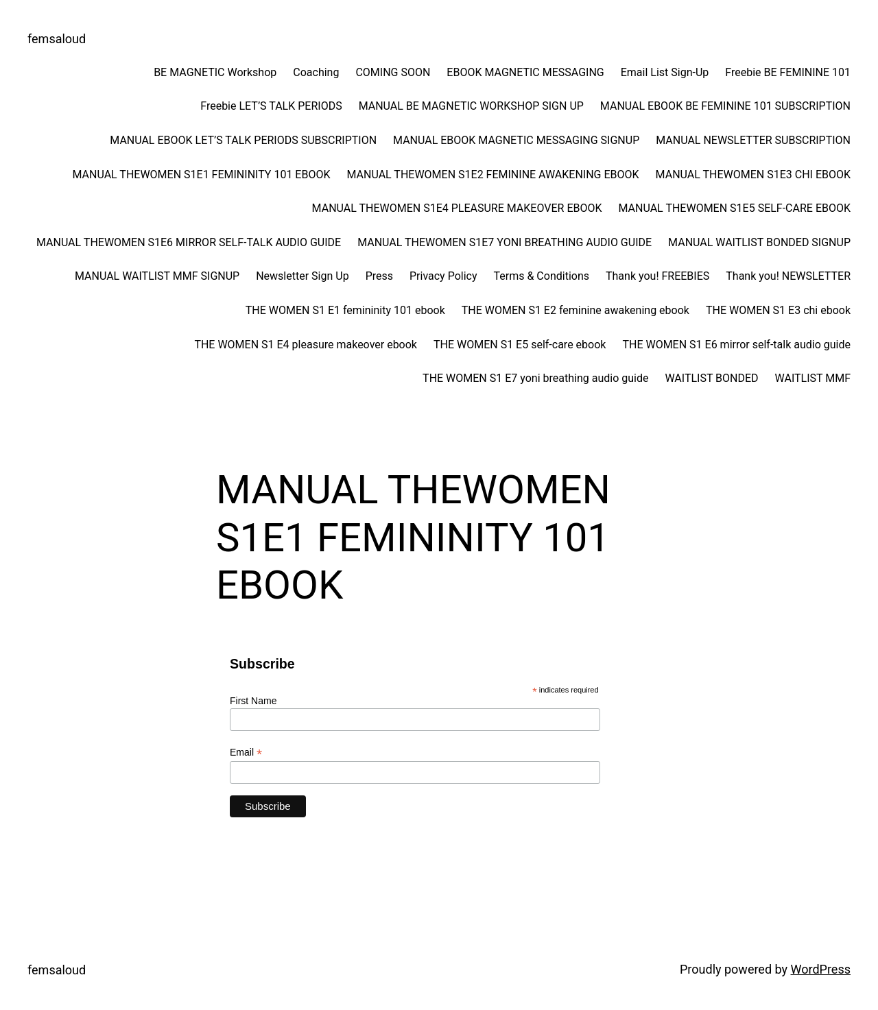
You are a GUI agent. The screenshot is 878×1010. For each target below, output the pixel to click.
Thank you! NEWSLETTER (788, 275)
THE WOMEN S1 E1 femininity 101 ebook (345, 310)
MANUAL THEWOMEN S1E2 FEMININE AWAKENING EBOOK (492, 174)
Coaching (316, 72)
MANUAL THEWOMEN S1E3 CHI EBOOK (753, 174)
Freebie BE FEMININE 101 (788, 72)
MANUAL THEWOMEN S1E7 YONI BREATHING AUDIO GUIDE (504, 242)
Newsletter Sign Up (302, 275)
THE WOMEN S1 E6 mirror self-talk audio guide (736, 344)
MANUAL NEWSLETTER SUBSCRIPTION (753, 140)
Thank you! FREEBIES (657, 275)
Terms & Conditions (542, 275)
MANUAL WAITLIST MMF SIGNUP (157, 275)
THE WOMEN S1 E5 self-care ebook (520, 344)
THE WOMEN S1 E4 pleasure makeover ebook (305, 344)
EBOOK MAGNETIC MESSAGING (525, 72)
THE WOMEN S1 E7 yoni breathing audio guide (535, 378)
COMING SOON (392, 72)
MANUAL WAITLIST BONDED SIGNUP (759, 242)
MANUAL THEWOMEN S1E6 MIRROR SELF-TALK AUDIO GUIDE (188, 242)
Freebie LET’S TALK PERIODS (271, 105)
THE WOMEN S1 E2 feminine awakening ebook (575, 310)
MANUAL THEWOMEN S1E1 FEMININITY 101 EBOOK (201, 174)
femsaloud (56, 39)
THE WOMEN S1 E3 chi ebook (778, 310)
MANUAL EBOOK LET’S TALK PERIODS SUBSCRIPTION (243, 140)
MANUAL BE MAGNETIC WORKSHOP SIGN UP (471, 105)
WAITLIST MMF (813, 378)
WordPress (821, 969)
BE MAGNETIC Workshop (215, 72)
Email (246, 752)
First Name (253, 700)
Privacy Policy (443, 275)
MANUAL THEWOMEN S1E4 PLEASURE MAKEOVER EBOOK (457, 208)
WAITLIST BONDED (711, 378)
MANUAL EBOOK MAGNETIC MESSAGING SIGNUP (516, 140)
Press (379, 275)
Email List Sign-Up (665, 72)
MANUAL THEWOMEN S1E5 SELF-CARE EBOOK (735, 208)
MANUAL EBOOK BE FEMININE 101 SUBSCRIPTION (725, 105)
